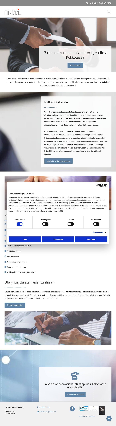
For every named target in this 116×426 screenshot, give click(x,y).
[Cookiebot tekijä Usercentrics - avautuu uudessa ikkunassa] (97, 185)
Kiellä (25, 239)
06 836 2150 (105, 3)
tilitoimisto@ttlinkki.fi (47, 411)
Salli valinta (58, 239)
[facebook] (72, 409)
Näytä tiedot (98, 232)
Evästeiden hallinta (87, 416)
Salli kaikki (91, 239)
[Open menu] (108, 12)
